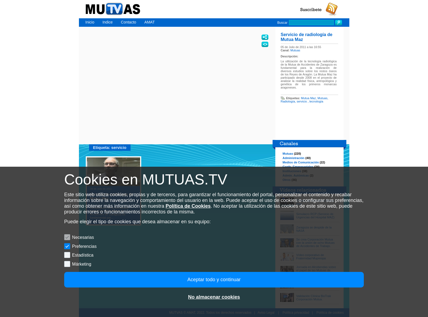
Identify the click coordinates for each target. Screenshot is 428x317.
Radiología (288, 101)
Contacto (128, 22)
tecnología (316, 101)
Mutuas (295, 50)
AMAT (149, 22)
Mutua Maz (308, 98)
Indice (107, 22)
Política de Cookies (188, 206)
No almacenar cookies (214, 297)
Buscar (282, 23)
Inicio (90, 22)
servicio (302, 101)
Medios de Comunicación (301, 162)
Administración (294, 158)
